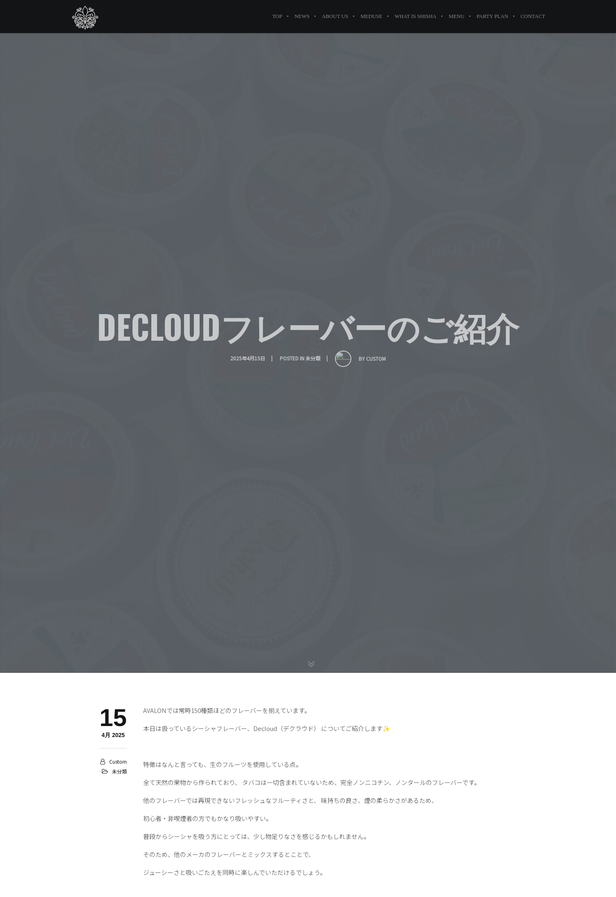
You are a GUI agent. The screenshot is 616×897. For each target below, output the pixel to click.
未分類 (119, 771)
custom (118, 761)
